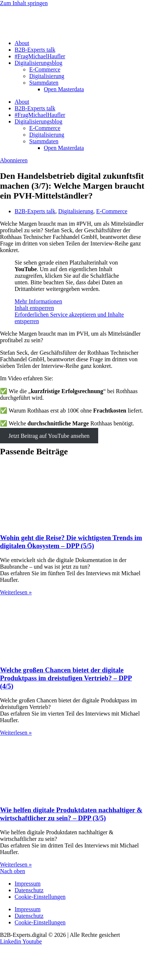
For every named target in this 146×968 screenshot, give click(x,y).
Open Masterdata (64, 89)
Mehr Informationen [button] (38, 301)
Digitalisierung (46, 76)
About (22, 43)
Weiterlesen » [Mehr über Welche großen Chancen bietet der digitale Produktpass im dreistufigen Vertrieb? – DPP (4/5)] (16, 732)
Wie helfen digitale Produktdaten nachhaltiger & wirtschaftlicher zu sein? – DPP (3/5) (71, 814)
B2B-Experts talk (35, 50)
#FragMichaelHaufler (40, 56)
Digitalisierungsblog (38, 63)
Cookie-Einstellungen (40, 897)
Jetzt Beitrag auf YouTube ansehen (48, 436)
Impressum (28, 883)
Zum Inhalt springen (24, 3)
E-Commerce (44, 69)
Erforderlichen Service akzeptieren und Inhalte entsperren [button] (69, 317)
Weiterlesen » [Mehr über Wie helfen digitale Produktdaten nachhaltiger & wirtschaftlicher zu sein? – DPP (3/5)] (16, 864)
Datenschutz (29, 890)
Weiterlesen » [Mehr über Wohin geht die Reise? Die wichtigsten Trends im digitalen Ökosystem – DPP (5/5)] (16, 592)
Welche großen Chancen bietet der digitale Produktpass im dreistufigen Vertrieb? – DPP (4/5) (66, 678)
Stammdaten (43, 83)
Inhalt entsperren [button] (34, 308)
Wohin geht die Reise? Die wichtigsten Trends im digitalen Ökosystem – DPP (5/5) (71, 542)
